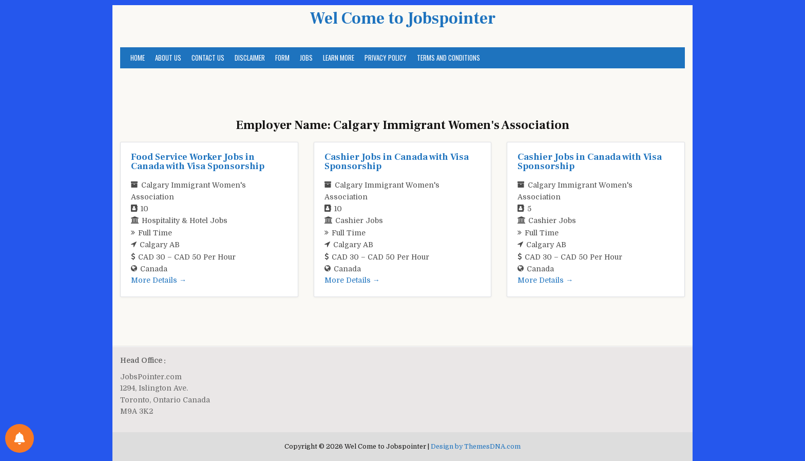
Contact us (207, 57)
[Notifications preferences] (19, 438)
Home (137, 57)
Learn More (338, 57)
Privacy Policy (386, 57)
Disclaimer (250, 57)
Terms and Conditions (448, 57)
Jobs (306, 57)
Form (282, 57)
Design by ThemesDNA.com (476, 446)
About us (168, 57)
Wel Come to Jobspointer (402, 18)
